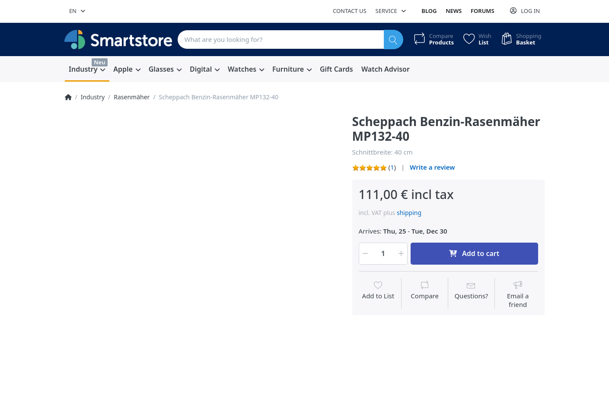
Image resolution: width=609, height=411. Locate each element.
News (454, 11)
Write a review (432, 167)
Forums (482, 11)
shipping (409, 213)
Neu (99, 62)
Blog (429, 11)
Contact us (350, 11)
